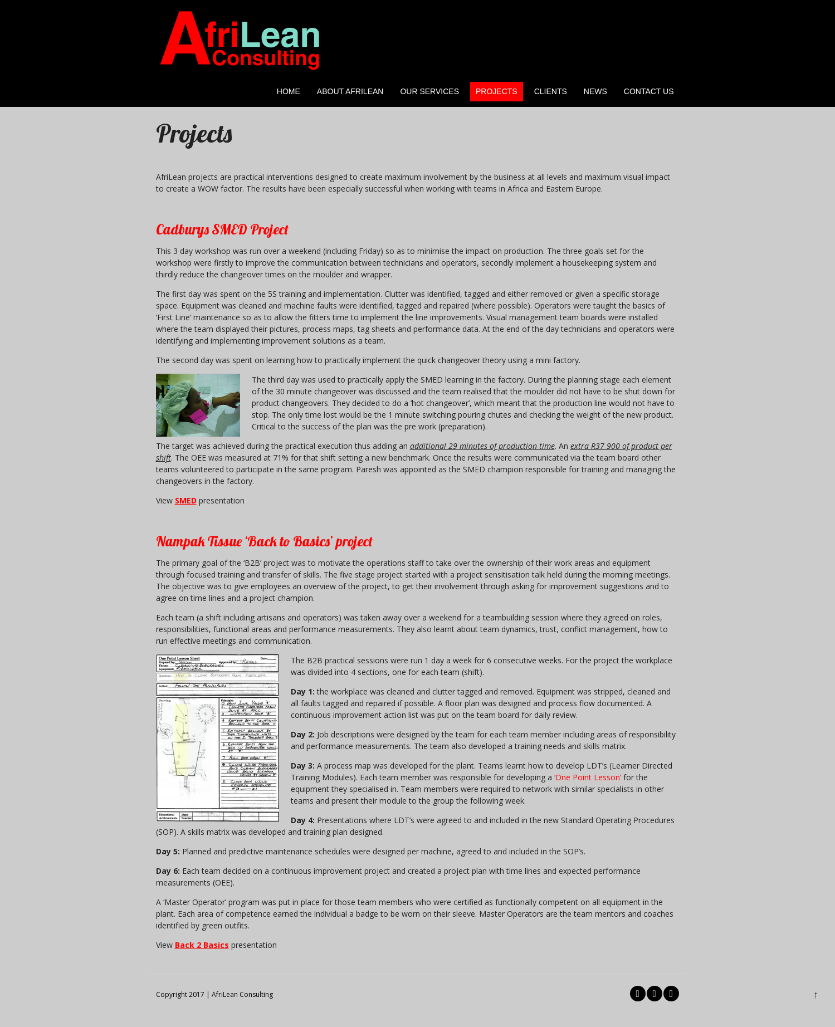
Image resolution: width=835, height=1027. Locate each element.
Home (288, 91)
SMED (186, 500)
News (595, 91)
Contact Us (649, 91)
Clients (550, 91)
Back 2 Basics (202, 945)
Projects (496, 91)
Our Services (429, 91)
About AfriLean (350, 91)
